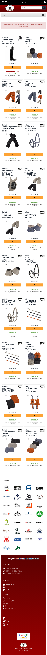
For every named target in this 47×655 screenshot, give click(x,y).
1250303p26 (12, 412)
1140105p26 (12, 456)
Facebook (7, 619)
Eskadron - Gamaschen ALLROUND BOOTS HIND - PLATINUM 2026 (8, 215)
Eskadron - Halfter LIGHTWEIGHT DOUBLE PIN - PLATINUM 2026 (30, 259)
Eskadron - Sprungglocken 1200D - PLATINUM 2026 (8, 258)
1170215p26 (34, 194)
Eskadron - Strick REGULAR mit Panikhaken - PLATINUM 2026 (30, 302)
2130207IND (12, 64)
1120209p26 (12, 194)
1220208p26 (12, 325)
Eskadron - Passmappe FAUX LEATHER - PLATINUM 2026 (8, 389)
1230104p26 (34, 325)
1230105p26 (12, 369)
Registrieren (7, 590)
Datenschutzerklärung (10, 608)
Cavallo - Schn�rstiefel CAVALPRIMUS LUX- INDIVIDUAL (8, 40)
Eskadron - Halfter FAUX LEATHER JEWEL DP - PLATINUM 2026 (30, 128)
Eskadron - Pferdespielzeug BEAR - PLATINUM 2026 (30, 389)
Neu (23, 34)
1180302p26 (34, 64)
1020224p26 (34, 456)
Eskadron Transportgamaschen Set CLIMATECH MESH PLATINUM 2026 (10, 128)
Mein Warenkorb (9, 584)
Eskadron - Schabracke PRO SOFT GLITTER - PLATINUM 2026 (30, 432)
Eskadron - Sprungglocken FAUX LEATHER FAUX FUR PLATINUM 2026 (30, 215)
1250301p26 (34, 369)
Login (5, 587)
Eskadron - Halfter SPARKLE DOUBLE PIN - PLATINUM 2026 (8, 302)
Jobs (5, 603)
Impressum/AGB (9, 601)
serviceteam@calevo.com (11, 573)
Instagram (7, 625)
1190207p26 (12, 281)
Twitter (6, 622)
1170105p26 (12, 107)
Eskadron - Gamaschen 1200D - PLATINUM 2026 (30, 84)
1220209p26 (34, 151)
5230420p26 (34, 412)
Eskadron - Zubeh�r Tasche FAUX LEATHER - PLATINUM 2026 (30, 346)
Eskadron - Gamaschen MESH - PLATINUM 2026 (8, 84)
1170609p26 (12, 151)
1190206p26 (34, 238)
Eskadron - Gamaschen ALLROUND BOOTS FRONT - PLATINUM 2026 (30, 172)
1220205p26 (34, 281)
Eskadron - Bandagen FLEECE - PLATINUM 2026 (30, 40)
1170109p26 (34, 107)
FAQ (5, 606)
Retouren (6, 598)
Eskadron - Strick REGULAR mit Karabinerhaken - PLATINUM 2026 (8, 347)
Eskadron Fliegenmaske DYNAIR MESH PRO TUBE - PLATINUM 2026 (8, 172)
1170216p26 (12, 238)
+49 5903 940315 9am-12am (12, 571)
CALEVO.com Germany (10, 568)
